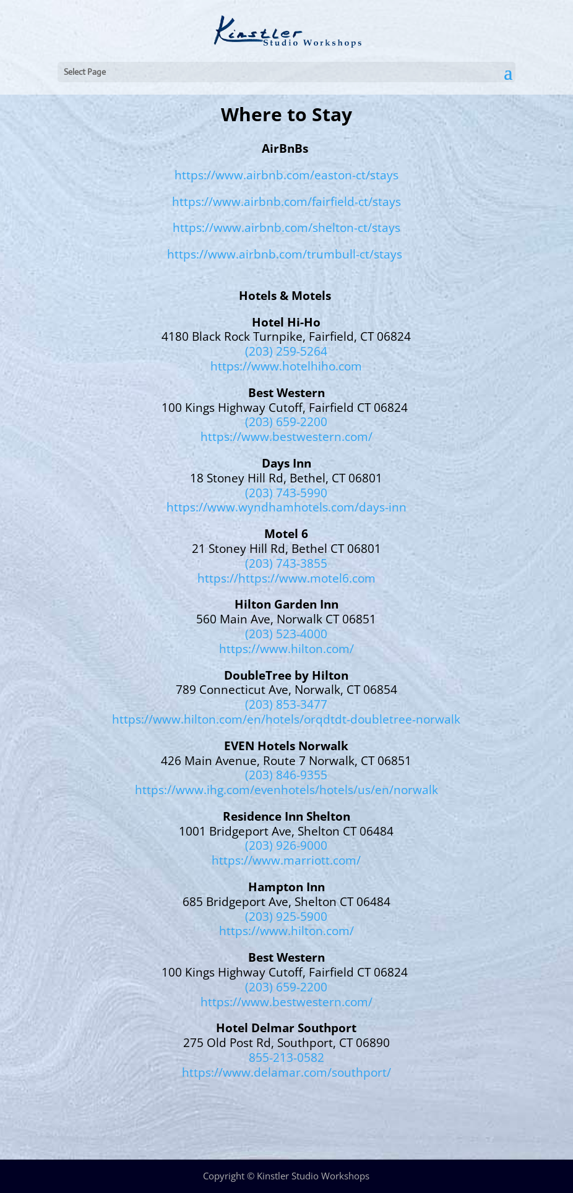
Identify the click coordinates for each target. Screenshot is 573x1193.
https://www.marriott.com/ (286, 860)
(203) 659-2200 (286, 422)
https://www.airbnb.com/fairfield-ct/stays (286, 202)
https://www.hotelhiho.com (286, 366)
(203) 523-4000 (286, 634)
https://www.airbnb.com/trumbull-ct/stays (284, 254)
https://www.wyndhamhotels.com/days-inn (286, 507)
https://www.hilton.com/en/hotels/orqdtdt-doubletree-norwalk (286, 719)
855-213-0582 (286, 1058)
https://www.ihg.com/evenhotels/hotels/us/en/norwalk (286, 790)
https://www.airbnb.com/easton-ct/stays (286, 175)
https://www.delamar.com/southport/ (286, 1072)
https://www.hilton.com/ (286, 649)
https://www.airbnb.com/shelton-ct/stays (286, 228)
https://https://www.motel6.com (286, 578)
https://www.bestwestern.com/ (286, 437)
